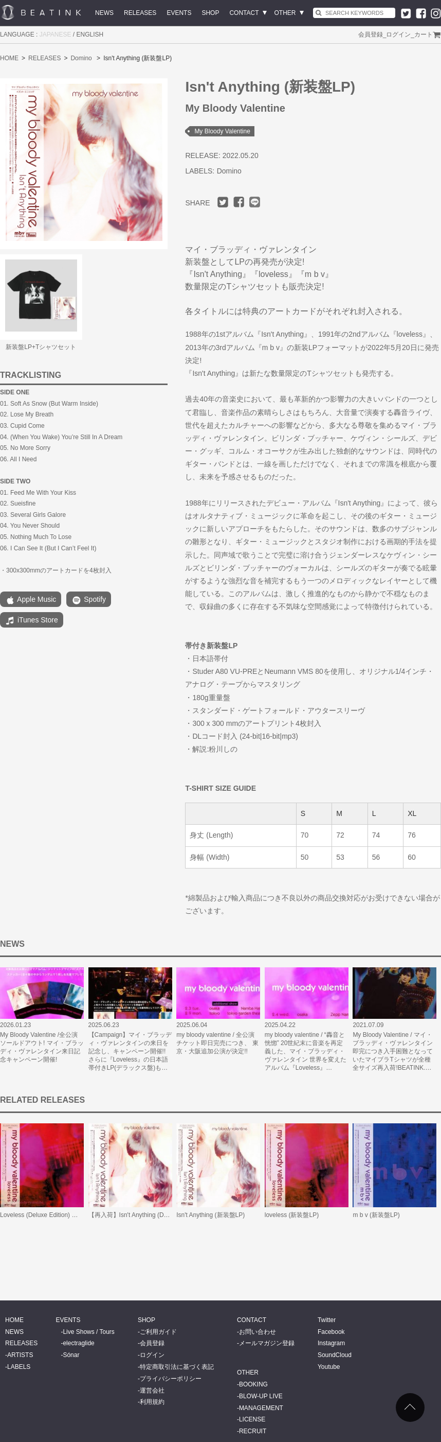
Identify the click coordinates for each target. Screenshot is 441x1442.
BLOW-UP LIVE (261, 1396)
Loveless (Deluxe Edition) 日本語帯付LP (55, 1215)
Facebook (331, 1331)
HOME (9, 58)
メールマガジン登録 (267, 1343)
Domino (80, 58)
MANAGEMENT (261, 1408)
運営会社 (152, 1390)
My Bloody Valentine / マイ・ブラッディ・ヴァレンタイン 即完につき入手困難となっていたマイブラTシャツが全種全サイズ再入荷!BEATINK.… (393, 1051)
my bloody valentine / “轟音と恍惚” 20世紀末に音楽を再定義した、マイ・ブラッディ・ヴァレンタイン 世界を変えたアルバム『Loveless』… (305, 1051)
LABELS (18, 1366)
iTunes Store (31, 621)
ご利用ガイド (158, 1331)
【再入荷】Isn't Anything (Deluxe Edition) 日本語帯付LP (165, 1215)
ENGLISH (90, 34)
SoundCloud (335, 1355)
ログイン (398, 34)
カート (423, 34)
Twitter (327, 1320)
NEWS (104, 12)
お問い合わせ (257, 1331)
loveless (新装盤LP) (292, 1215)
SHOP (210, 12)
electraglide (78, 1343)
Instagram (331, 1343)
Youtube (329, 1366)
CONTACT (244, 12)
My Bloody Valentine (222, 131)
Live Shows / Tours (89, 1331)
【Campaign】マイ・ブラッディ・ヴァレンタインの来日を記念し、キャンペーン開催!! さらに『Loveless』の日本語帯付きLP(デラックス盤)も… (130, 1051)
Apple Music (30, 600)
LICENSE (252, 1419)
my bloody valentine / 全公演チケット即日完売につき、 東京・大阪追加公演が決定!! (217, 1043)
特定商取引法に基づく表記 (177, 1366)
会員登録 (370, 34)
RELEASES (140, 12)
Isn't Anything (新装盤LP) (210, 1215)
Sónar (71, 1355)
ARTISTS (20, 1355)
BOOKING (253, 1384)
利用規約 (152, 1401)
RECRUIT (252, 1431)
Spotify (88, 600)
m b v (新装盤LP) (376, 1215)
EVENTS (179, 12)
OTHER (285, 12)
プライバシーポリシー (170, 1378)
